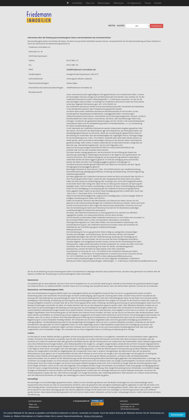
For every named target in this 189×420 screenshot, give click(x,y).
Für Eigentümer (134, 3)
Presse (148, 3)
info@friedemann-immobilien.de (81, 69)
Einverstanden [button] (177, 415)
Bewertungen (104, 3)
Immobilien (77, 3)
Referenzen (119, 3)
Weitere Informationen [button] (93, 416)
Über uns (90, 3)
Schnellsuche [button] (156, 26)
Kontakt (157, 3)
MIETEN (111, 25)
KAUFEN (120, 25)
